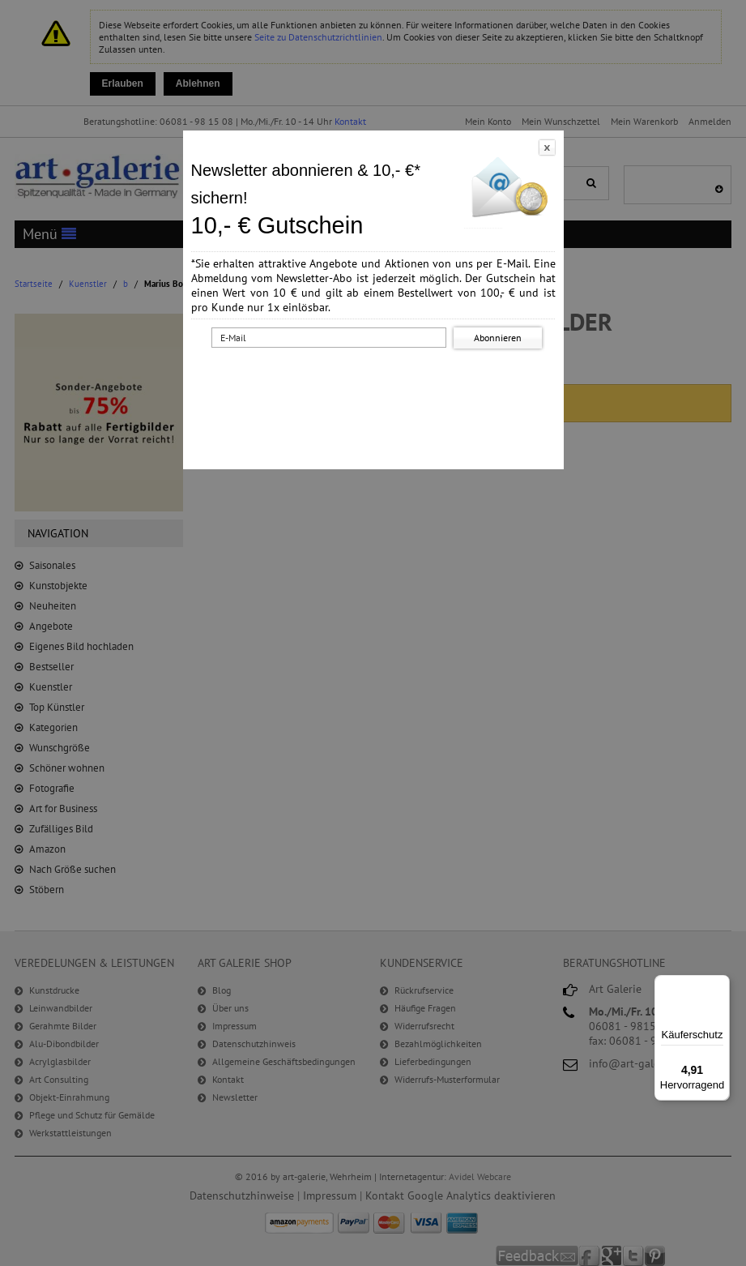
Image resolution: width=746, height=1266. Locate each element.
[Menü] (720, 984)
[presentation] (376, 383)
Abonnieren (498, 337)
